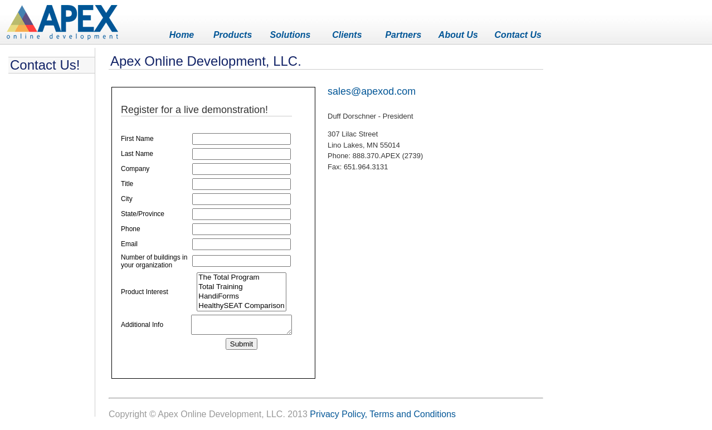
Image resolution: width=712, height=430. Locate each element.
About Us (458, 35)
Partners (403, 35)
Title (127, 184)
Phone (130, 229)
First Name (137, 139)
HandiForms (236, 304)
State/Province (142, 214)
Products (232, 35)
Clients (347, 35)
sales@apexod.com (372, 91)
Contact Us (518, 35)
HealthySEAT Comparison (236, 314)
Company (135, 169)
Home (181, 35)
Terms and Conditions (412, 414)
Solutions (290, 35)
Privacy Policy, (338, 414)
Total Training (236, 295)
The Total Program (236, 285)
